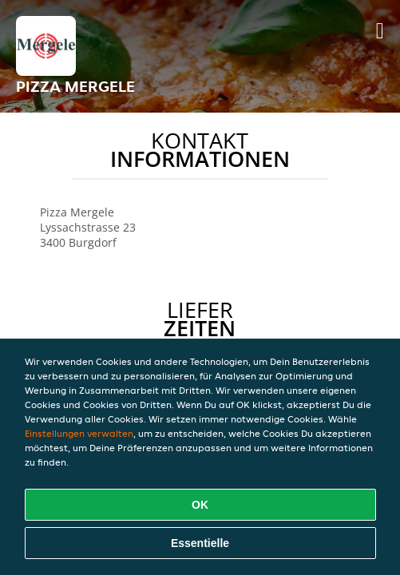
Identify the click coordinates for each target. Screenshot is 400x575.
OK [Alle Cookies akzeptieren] (200, 504)
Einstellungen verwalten (79, 433)
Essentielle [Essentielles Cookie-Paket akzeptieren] (200, 543)
